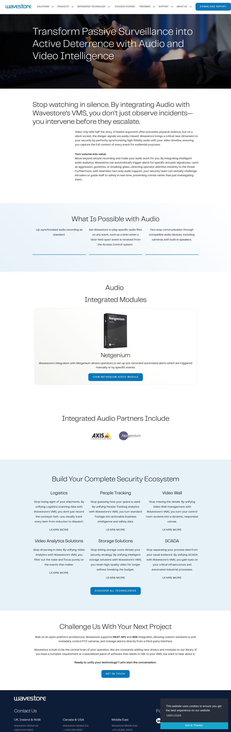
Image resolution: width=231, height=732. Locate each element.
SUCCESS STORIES (125, 7)
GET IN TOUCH (115, 674)
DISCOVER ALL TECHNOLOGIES (115, 591)
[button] (45, 6)
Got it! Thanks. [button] (194, 725)
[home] (18, 6)
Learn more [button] (174, 715)
